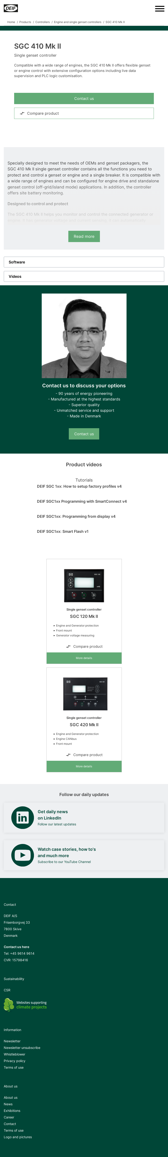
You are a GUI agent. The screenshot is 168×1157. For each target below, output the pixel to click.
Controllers (42, 22)
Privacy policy (14, 1061)
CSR (7, 990)
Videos (15, 276)
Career (9, 1117)
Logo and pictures (18, 1137)
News (8, 1104)
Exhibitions (12, 1111)
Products (25, 22)
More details (84, 658)
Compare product (39, 113)
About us (10, 1097)
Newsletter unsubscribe (22, 1048)
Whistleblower (14, 1054)
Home (11, 22)
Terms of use (14, 1067)
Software (17, 262)
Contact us (84, 98)
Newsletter (12, 1041)
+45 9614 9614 (22, 953)
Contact (10, 1124)
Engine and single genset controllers (77, 22)
